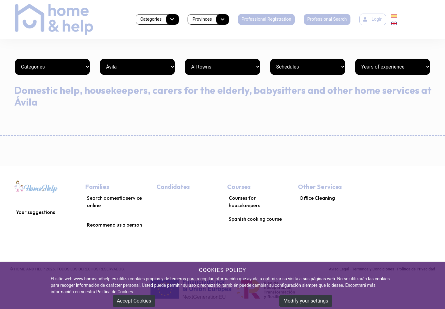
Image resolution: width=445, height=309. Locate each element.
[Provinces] (137, 67)
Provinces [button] (211, 20)
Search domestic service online (114, 201)
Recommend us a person (114, 225)
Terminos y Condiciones (373, 269)
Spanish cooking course (255, 219)
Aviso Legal (339, 269)
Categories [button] (159, 20)
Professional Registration (266, 19)
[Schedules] (307, 67)
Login (373, 19)
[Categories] (52, 67)
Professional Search (327, 19)
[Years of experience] (392, 67)
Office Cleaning (317, 198)
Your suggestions (35, 212)
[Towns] (222, 67)
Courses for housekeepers (244, 201)
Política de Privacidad (416, 269)
